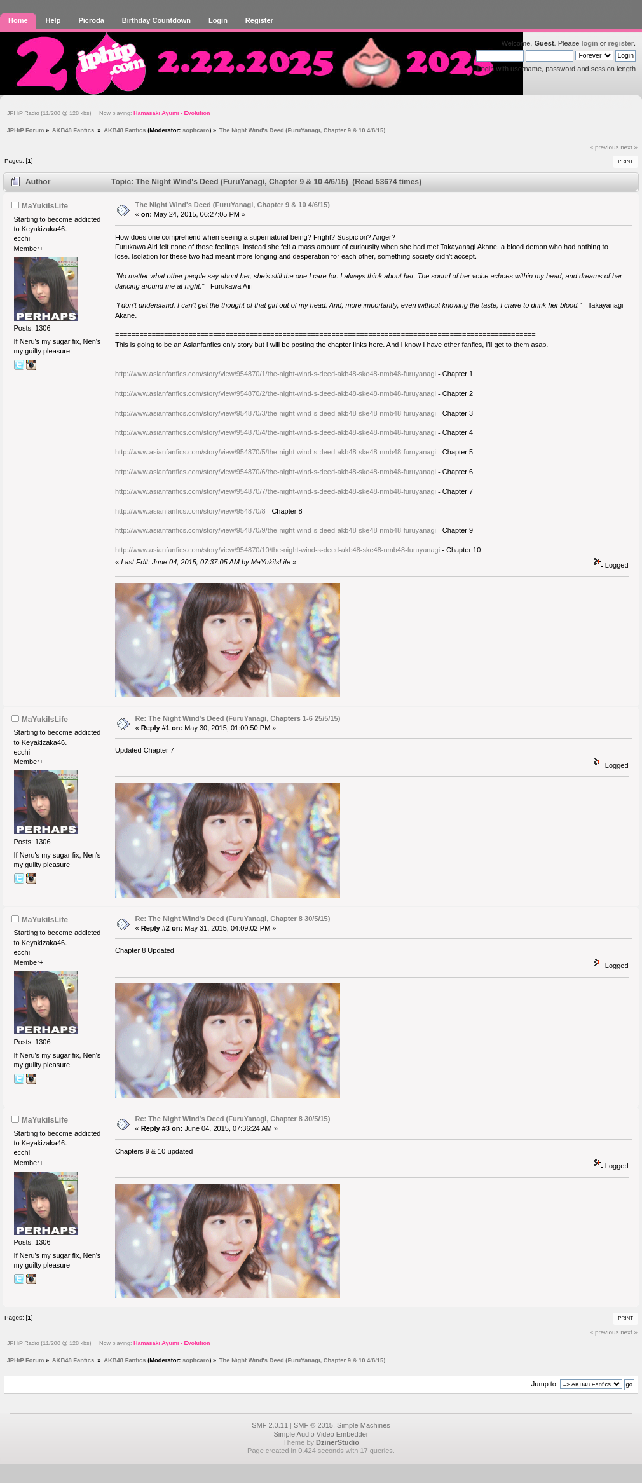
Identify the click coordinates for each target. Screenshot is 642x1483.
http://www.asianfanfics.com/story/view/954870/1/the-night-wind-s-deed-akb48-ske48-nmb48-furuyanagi (275, 374)
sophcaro (195, 129)
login (589, 43)
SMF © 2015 (313, 1425)
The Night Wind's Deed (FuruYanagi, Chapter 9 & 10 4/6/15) (232, 204)
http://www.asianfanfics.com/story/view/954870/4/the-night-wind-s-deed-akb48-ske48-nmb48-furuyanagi (275, 432)
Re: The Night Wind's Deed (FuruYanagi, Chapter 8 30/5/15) (233, 918)
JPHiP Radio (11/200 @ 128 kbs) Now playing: (108, 113)
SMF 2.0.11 (270, 1425)
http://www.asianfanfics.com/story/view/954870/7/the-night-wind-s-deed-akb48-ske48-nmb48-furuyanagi (275, 491)
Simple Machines (363, 1425)
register (621, 43)
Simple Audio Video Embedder (320, 1434)
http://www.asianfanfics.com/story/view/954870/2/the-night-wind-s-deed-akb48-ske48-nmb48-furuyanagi (275, 393)
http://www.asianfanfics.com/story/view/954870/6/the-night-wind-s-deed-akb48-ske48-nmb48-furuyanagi (275, 471)
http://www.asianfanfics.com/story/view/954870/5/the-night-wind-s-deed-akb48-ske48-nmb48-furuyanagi (275, 452)
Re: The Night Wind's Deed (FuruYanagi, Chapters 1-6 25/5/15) (238, 718)
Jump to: (544, 1384)
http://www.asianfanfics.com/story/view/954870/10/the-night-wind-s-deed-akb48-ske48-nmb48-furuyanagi (277, 550)
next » (629, 147)
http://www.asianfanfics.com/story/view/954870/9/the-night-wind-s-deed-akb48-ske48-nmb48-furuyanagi (275, 530)
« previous (604, 147)
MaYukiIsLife (45, 206)
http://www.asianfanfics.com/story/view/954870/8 (190, 511)
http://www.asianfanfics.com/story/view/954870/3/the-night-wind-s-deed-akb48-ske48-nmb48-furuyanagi (275, 413)
